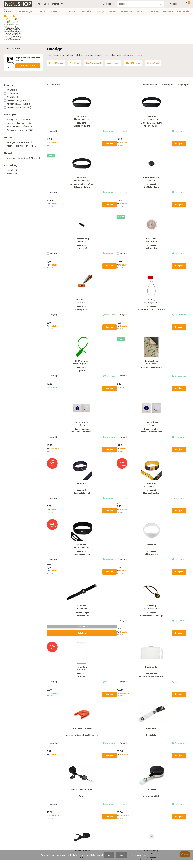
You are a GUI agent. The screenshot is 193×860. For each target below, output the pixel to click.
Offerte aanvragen (13, 812)
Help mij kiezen (28, 44)
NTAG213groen (63, 232)
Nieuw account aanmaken (80, 787)
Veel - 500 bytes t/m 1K (18, 105)
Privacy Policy (10, 799)
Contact (107, 4)
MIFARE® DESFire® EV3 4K (18, 86)
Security (86, 11)
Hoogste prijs (183, 63)
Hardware (126, 11)
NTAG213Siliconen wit (172, 297)
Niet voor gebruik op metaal (20, 124)
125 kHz (113, 11)
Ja (109, 855)
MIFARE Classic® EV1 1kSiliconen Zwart (99, 103)
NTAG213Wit (172, 491)
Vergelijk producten (77, 795)
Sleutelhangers (25, 11)
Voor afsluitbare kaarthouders (63, 426)
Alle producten (13, 27)
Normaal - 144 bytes (17, 102)
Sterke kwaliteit (172, 425)
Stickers (8, 11)
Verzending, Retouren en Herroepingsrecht (24, 791)
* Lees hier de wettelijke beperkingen (144, 749)
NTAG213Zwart (136, 491)
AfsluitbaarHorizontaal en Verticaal (172, 362)
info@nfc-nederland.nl (78, 760)
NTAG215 (11, 72)
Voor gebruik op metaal (18, 121)
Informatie (183, 11)
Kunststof (71, 11)
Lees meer (136, 34)
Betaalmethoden (12, 787)
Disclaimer (9, 803)
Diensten (168, 11)
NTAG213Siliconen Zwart (63, 103)
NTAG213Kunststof (63, 167)
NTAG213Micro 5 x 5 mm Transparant (136, 558)
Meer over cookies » (141, 855)
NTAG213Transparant (136, 167)
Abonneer (178, 743)
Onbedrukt (12, 152)
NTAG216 (11, 75)
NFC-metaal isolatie (99, 231)
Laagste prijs (167, 63)
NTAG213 (12, 68)
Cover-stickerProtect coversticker (136, 232)
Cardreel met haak (172, 554)
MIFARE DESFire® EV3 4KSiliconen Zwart (136, 103)
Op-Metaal (56, 11)
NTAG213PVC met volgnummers (99, 491)
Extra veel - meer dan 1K (18, 109)
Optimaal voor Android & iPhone (22, 137)
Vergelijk (55, 109)
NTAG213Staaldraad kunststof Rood (172, 169)
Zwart (136, 425)
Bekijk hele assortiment (50, 4)
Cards (41, 11)
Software (153, 11)
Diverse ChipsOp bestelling (63, 362)
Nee (121, 855)
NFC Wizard (9, 808)
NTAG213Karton (136, 362)
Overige (100, 11)
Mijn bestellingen (76, 791)
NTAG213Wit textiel (99, 167)
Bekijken (70, 121)
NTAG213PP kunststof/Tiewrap (99, 362)
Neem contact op (15, 748)
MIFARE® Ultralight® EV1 (17, 79)
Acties (140, 11)
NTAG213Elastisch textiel (63, 297)
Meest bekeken (150, 63)
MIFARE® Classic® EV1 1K (17, 82)
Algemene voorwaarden (15, 795)
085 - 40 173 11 (73, 755)
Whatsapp (72, 750)
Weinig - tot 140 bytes (17, 98)
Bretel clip (99, 425)
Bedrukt (11, 149)
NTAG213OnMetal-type (172, 103)
